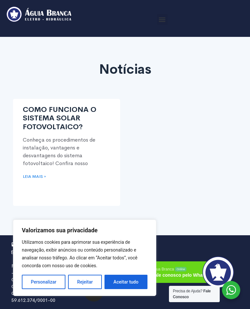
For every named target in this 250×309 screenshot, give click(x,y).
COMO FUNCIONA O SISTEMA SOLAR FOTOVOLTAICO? (59, 118)
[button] (162, 19)
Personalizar (43, 282)
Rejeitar (85, 282)
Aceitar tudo (126, 282)
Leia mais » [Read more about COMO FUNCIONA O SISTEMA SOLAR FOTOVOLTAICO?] (34, 176)
